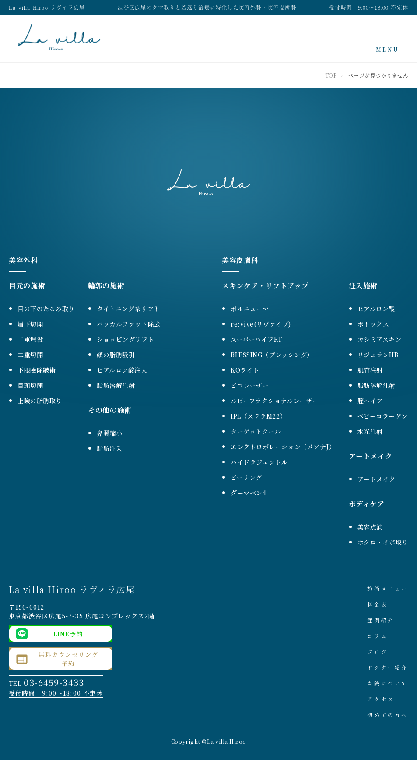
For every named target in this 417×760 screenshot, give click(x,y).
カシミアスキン (379, 339)
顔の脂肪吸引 (116, 354)
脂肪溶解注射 (116, 385)
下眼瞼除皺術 (37, 370)
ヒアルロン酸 (376, 308)
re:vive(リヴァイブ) (261, 324)
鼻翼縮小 (109, 433)
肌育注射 (370, 370)
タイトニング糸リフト (128, 308)
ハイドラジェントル (259, 462)
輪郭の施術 (106, 286)
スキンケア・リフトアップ (265, 286)
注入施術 (363, 286)
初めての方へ (387, 714)
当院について (387, 683)
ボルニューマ (250, 308)
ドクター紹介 (387, 667)
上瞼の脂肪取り (40, 400)
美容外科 (23, 260)
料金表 (377, 604)
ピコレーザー (250, 385)
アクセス (380, 699)
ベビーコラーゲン (382, 416)
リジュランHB (378, 354)
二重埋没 (30, 339)
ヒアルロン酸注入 (122, 370)
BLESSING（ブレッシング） (272, 354)
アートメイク (370, 456)
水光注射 (370, 431)
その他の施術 (110, 410)
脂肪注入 (109, 448)
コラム (377, 635)
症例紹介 (380, 620)
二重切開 (30, 354)
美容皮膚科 (240, 260)
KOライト (245, 370)
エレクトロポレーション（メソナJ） (283, 446)
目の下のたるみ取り (46, 308)
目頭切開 (30, 385)
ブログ (377, 651)
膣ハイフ (370, 400)
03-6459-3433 (54, 682)
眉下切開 (30, 324)
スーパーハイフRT (256, 339)
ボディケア (367, 504)
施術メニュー (387, 588)
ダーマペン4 (248, 492)
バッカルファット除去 (129, 324)
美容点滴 (370, 526)
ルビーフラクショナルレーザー (275, 400)
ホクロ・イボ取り (382, 542)
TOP (331, 75)
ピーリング (246, 477)
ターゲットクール (256, 431)
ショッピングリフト (125, 339)
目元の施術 (27, 286)
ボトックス (373, 324)
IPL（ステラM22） (258, 416)
